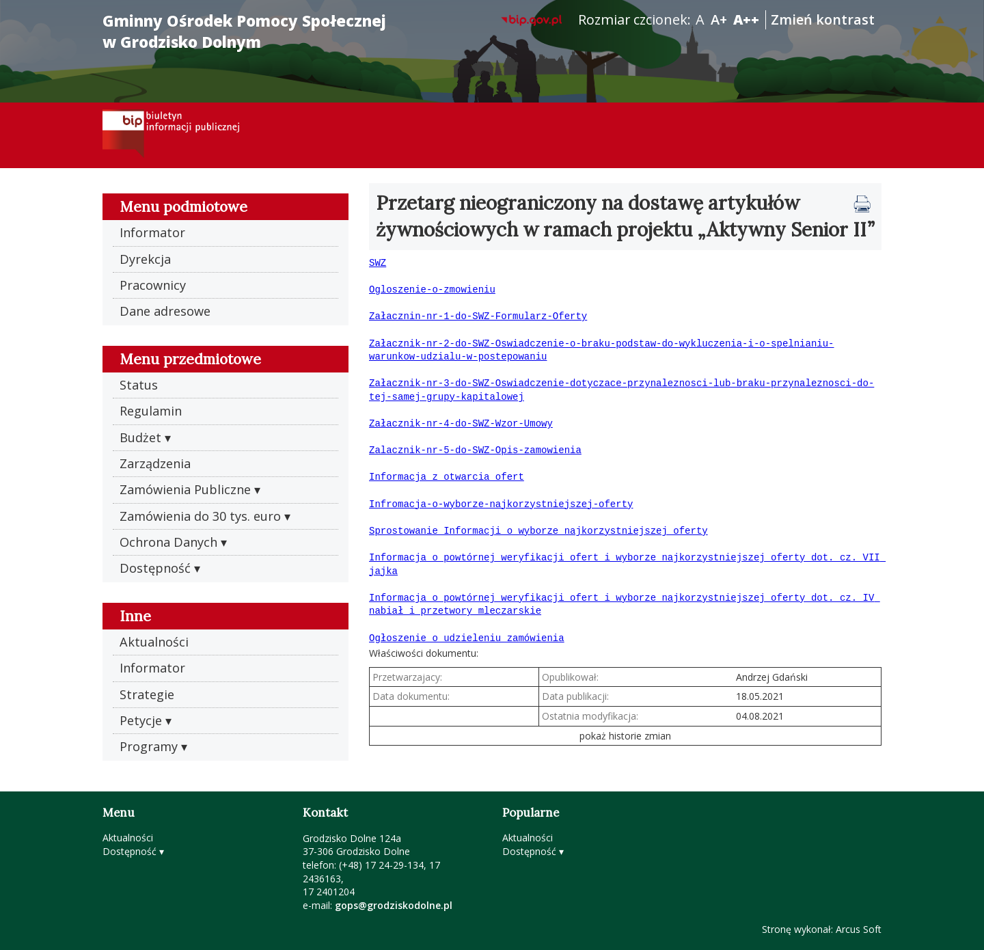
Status (139, 385)
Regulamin (151, 411)
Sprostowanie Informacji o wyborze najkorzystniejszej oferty (538, 531)
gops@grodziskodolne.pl (393, 905)
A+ (719, 19)
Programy (149, 746)
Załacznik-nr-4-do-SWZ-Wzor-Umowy (461, 424)
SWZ (377, 263)
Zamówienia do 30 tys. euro (200, 516)
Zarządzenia (155, 463)
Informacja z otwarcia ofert (446, 477)
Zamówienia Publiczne (185, 489)
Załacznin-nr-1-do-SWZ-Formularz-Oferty (478, 316)
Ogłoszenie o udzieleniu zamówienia (466, 638)
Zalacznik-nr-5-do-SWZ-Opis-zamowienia (475, 450)
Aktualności (154, 642)
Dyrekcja (145, 259)
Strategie (147, 694)
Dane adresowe (165, 311)
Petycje (141, 720)
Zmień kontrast (823, 19)
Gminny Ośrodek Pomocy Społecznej (244, 31)
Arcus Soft (859, 929)
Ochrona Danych (168, 542)
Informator (152, 232)
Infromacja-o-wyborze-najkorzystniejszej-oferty (501, 504)
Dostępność (155, 568)
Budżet (140, 437)
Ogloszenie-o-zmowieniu (432, 290)
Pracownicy (153, 285)
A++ (746, 19)
